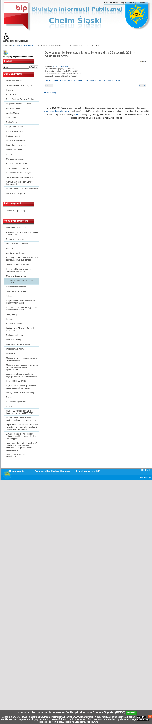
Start (14, 45)
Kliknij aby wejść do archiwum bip (18, 57)
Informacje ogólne (14, 81)
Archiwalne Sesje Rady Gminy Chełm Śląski (19, 183)
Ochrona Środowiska (26, 45)
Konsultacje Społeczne (16, 402)
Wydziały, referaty (14, 108)
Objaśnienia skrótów (15, 349)
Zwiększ (123, 2)
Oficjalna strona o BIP (88, 471)
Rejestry (9, 397)
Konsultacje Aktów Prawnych (18, 173)
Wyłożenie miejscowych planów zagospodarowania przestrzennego (21, 375)
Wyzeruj (132, 2)
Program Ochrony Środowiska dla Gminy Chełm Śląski (20, 301)
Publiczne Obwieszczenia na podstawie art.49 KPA (18, 270)
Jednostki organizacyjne (16, 210)
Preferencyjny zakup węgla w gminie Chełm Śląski (22, 233)
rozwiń (131, 712)
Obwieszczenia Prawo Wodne (19, 264)
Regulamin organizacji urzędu (19, 104)
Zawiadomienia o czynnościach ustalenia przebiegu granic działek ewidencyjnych (21, 436)
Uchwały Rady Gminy (15, 140)
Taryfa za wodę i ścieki (16, 291)
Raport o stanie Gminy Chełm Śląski (22, 189)
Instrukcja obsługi (13, 339)
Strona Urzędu (16, 471)
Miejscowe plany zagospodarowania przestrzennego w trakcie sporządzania (22, 367)
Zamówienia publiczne (16, 253)
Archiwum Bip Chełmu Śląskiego (52, 471)
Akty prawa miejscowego (17, 168)
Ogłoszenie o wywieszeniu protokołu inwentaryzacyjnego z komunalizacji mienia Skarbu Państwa (22, 426)
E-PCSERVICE (144, 470)
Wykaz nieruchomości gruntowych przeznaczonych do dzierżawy (21, 386)
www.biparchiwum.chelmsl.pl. (57, 111)
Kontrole (9, 319)
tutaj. (78, 114)
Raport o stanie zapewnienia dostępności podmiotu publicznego (21, 419)
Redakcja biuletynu (14, 335)
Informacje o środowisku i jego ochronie (20, 281)
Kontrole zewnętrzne (15, 323)
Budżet (9, 154)
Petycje (9, 406)
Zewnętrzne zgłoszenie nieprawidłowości (16, 455)
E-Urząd (9, 90)
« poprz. (48, 85)
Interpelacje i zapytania (16, 145)
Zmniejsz (142, 2)
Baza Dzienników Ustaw (16, 163)
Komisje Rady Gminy (15, 131)
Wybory (9, 248)
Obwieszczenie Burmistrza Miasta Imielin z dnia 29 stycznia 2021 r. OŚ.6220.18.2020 (83, 80)
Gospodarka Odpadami (16, 287)
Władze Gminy (12, 113)
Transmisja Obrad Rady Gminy (19, 177)
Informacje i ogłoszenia (16, 228)
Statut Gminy (11, 94)
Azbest (9, 296)
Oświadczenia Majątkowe (17, 244)
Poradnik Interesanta (15, 239)
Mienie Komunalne (14, 150)
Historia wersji (50, 92)
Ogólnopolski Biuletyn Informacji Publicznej (20, 329)
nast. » (142, 85)
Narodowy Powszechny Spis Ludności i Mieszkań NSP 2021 (19, 412)
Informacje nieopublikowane (18, 344)
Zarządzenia (11, 117)
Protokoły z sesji (13, 136)
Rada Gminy (11, 122)
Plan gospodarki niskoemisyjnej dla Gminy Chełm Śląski (21, 308)
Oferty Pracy (11, 314)
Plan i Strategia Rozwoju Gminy (20, 99)
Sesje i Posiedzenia (14, 127)
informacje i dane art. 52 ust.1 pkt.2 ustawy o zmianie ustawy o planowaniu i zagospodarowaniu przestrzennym (21, 446)
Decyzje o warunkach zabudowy (20, 392)
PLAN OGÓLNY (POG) (16, 381)
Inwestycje (10, 353)
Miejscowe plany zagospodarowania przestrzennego (22, 359)
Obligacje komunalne (15, 159)
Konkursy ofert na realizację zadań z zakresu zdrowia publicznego (22, 258)
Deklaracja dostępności (16, 193)
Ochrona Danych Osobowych (19, 85)
